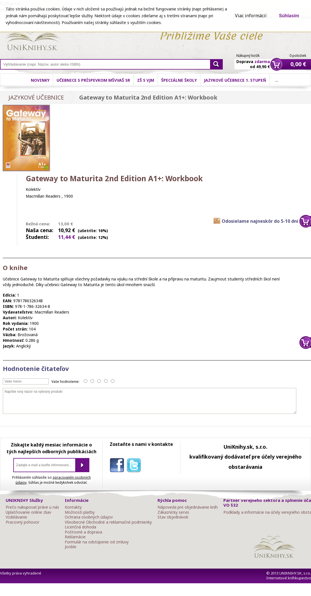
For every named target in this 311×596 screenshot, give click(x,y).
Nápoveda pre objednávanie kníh (187, 507)
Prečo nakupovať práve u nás (32, 507)
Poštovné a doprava (83, 532)
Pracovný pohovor (22, 522)
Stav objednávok (172, 517)
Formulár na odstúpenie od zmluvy (97, 542)
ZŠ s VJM (145, 80)
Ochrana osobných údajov (89, 517)
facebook (118, 466)
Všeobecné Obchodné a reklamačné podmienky (108, 522)
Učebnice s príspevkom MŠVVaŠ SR (93, 80)
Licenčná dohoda (80, 527)
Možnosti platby (80, 512)
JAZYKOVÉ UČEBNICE (36, 97)
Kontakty (73, 507)
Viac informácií (251, 15)
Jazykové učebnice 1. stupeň (235, 80)
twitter (135, 466)
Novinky (40, 80)
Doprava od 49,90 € (253, 60)
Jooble (70, 546)
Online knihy (32, 39)
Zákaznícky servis (173, 512)
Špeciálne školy (179, 80)
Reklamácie (75, 536)
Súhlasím (289, 15)
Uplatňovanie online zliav (28, 512)
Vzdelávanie (16, 517)
